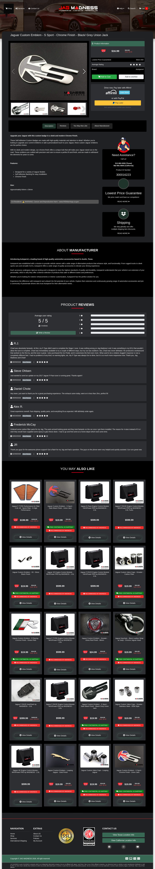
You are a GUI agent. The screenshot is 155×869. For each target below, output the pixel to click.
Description (49, 126)
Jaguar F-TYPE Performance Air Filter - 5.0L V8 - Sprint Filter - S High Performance (26, 508)
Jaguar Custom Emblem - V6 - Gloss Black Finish (25, 573)
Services (20, 8)
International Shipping (18, 841)
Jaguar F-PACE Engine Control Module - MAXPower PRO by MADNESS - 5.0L (60, 706)
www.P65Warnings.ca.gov (69, 201)
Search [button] (131, 8)
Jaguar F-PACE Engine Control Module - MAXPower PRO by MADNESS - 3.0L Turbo (129, 508)
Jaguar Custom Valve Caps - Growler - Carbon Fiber (129, 573)
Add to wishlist (131, 77)
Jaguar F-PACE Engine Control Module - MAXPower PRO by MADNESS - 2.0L (94, 574)
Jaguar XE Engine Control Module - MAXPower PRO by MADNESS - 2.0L (60, 573)
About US (37, 833)
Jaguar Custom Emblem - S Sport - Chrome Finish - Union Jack (129, 771)
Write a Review (43, 332)
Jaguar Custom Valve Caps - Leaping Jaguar (94, 771)
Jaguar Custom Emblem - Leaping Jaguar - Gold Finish (60, 771)
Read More (123, 201)
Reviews (64, 126)
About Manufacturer (102, 126)
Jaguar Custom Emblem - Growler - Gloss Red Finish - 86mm (95, 639)
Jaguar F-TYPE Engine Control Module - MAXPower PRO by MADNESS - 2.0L (60, 640)
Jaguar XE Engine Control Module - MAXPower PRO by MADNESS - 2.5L (26, 771)
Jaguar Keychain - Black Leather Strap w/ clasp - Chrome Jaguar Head (129, 639)
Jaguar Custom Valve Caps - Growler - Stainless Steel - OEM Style (129, 705)
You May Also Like (81, 126)
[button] (84, 71)
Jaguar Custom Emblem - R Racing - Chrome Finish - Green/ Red (25, 639)
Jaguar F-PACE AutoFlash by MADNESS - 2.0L (25, 705)
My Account (37, 841)
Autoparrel (140, 69)
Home (12, 833)
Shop (9, 8)
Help (120, 8)
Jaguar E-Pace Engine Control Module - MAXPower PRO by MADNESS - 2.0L (95, 508)
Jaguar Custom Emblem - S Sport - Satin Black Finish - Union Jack (60, 507)
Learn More (124, 92)
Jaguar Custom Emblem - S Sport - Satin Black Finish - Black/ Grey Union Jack (95, 706)
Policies (36, 838)
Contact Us (33, 8)
